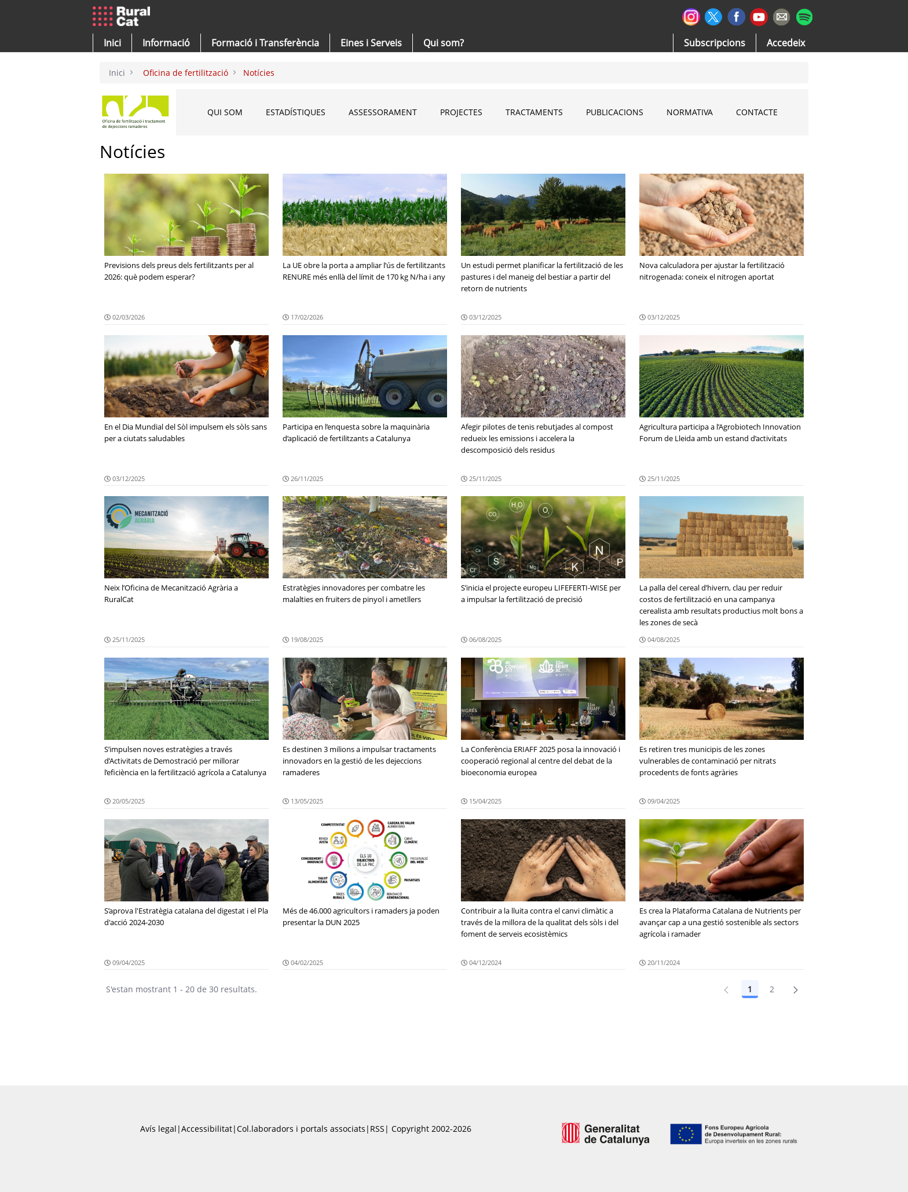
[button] (112, 43)
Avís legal (158, 1128)
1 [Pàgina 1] (750, 989)
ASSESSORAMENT (383, 112)
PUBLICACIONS (614, 112)
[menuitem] (265, 43)
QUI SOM (225, 112)
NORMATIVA (690, 112)
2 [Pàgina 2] (772, 989)
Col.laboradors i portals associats (301, 1128)
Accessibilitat (206, 1128)
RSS (377, 1128)
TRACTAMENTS (534, 112)
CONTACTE (757, 112)
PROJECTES (461, 112)
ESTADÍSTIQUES (295, 112)
